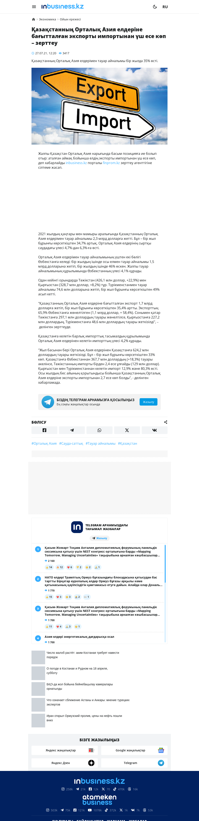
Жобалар (138, 737)
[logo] (94, 7)
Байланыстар (90, 737)
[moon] (155, 7)
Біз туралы (62, 737)
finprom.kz (111, 162)
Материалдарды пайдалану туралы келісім (99, 790)
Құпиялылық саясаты (99, 811)
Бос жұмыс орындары (87, 743)
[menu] (34, 7)
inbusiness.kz (76, 162)
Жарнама (116, 737)
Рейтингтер (123, 743)
